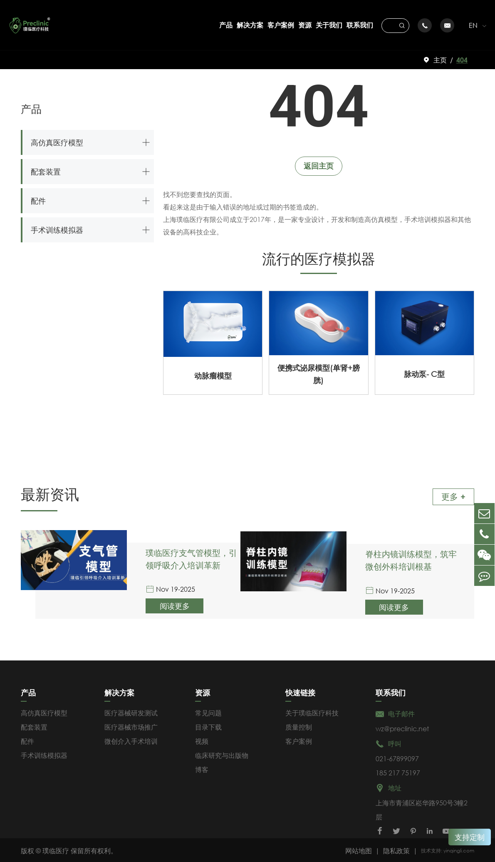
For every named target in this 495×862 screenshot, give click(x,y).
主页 (440, 59)
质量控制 (298, 725)
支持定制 (470, 837)
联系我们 (359, 24)
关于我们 (329, 24)
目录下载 (208, 725)
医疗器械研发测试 (131, 711)
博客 (201, 768)
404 (462, 60)
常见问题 (208, 711)
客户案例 (280, 24)
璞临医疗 (55, 849)
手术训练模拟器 (57, 229)
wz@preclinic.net (402, 727)
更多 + (453, 496)
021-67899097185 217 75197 (398, 764)
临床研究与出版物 (221, 754)
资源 (305, 24)
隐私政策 (396, 849)
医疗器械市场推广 (131, 725)
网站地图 (358, 849)
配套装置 (46, 171)
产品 (226, 24)
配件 (38, 200)
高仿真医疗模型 (57, 142)
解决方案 (250, 24)
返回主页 (319, 165)
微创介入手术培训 (131, 739)
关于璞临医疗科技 (312, 711)
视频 (201, 739)
